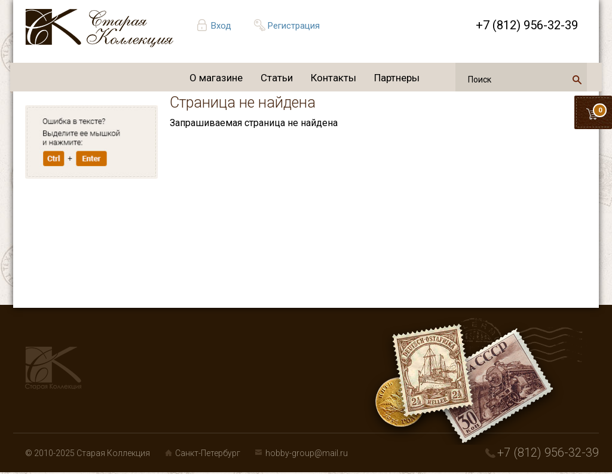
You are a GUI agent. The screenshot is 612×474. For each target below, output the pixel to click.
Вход (221, 25)
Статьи (277, 78)
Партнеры (397, 78)
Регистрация (294, 25)
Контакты (333, 78)
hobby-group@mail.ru (306, 453)
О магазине (216, 78)
